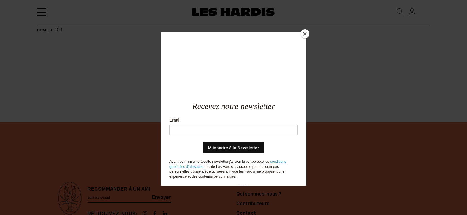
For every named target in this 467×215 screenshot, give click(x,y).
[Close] (305, 33)
